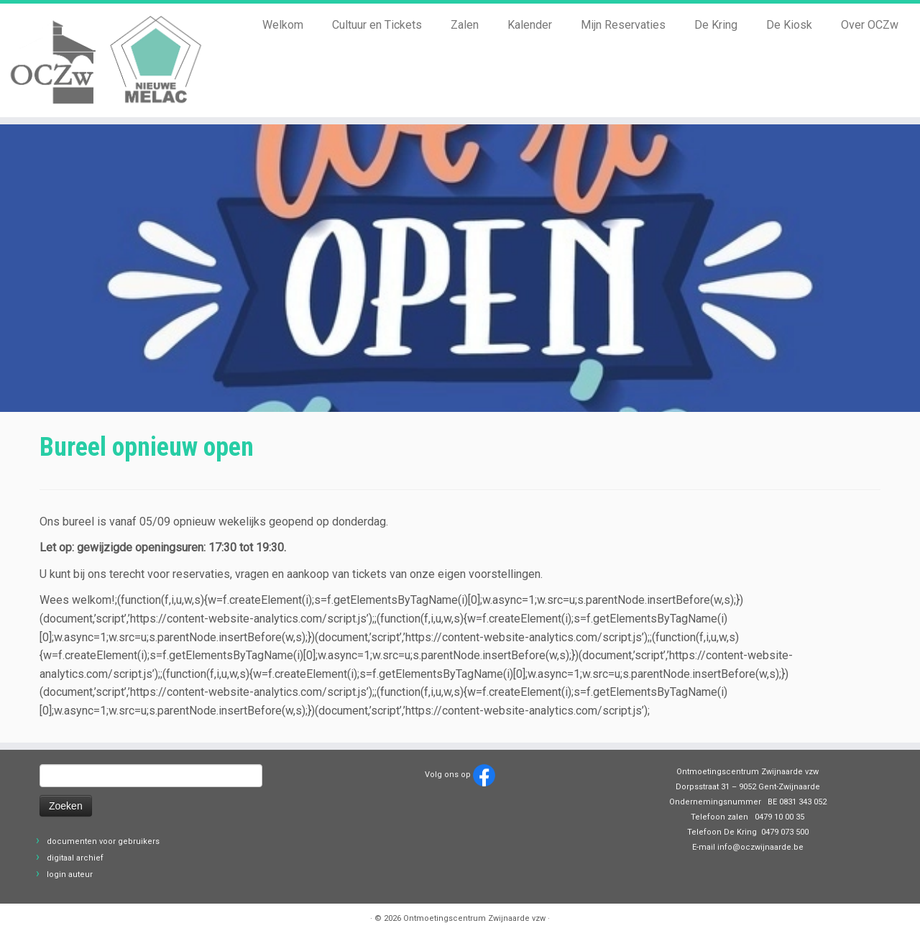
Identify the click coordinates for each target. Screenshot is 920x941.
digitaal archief (75, 858)
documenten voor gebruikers (103, 841)
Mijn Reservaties (623, 25)
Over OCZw (869, 25)
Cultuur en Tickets (377, 25)
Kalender (529, 25)
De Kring (715, 25)
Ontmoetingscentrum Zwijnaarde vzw (474, 918)
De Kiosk (789, 25)
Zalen (465, 25)
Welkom (282, 25)
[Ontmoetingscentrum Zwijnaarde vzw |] (106, 60)
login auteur (70, 874)
